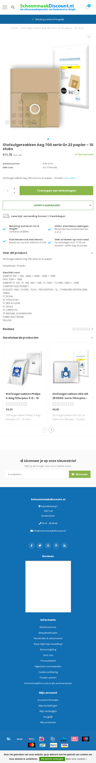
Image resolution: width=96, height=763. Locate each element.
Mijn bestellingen (48, 705)
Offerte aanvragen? (62, 205)
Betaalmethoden (48, 632)
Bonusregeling (48, 649)
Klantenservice (48, 627)
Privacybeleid (48, 660)
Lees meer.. (70, 178)
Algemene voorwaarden (48, 666)
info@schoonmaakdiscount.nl (49, 530)
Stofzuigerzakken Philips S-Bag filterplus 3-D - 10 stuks (23, 398)
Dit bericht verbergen (52, 759)
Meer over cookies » (76, 759)
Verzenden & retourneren (48, 638)
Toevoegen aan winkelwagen (56, 190)
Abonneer (80, 474)
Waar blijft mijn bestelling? (48, 644)
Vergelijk (48, 716)
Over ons (48, 655)
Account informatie (48, 700)
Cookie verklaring (48, 672)
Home (15, 28)
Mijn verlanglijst (48, 711)
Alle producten (48, 722)
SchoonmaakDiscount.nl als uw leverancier (48, 683)
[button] (48, 139)
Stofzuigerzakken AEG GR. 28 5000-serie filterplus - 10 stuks (70, 398)
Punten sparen (48, 677)
